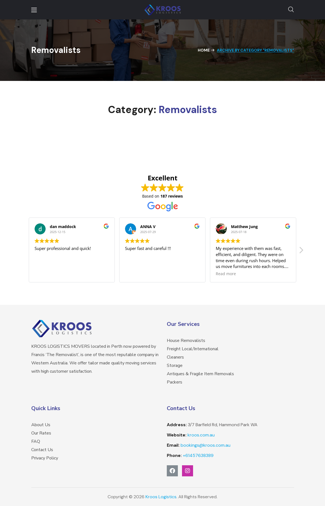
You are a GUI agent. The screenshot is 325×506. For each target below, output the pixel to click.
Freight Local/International (193, 349)
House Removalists (186, 341)
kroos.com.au (201, 435)
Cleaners (175, 357)
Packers (174, 382)
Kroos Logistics (160, 497)
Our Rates (41, 433)
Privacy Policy (44, 458)
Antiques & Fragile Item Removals (200, 374)
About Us (40, 425)
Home (204, 50)
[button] (291, 9)
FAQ (35, 441)
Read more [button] (226, 273)
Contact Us (42, 450)
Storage (175, 365)
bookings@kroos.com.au (205, 445)
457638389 (198, 455)
